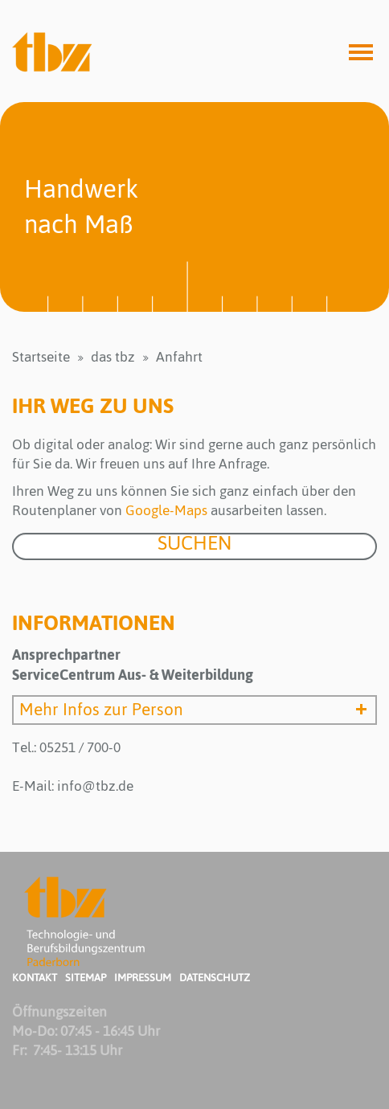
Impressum (142, 978)
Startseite (41, 356)
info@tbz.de (95, 786)
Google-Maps (166, 510)
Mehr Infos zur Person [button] (196, 710)
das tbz (113, 356)
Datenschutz (214, 978)
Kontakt (34, 978)
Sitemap (85, 978)
